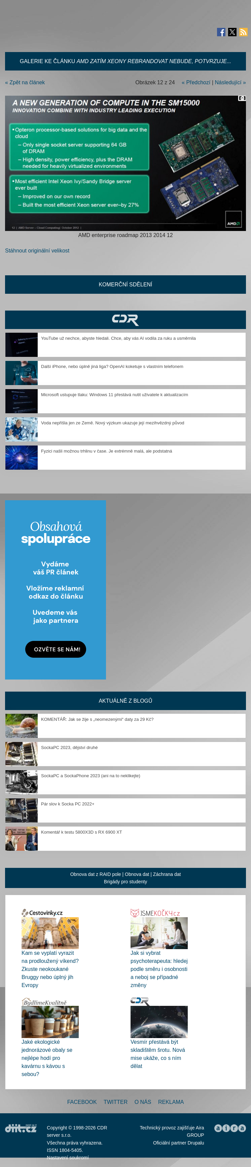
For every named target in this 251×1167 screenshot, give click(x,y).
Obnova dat (137, 874)
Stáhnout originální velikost (37, 250)
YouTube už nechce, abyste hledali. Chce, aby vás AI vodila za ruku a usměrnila (118, 338)
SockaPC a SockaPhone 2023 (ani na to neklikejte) (90, 775)
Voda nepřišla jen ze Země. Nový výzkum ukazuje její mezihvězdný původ (112, 422)
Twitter (116, 1102)
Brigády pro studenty (125, 881)
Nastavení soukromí (68, 1157)
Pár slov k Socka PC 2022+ (68, 803)
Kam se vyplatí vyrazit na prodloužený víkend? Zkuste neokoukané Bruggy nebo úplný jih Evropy (50, 969)
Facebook (82, 1102)
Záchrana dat (167, 874)
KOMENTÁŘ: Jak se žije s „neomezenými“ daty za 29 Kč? (97, 719)
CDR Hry (125, 320)
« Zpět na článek (25, 82)
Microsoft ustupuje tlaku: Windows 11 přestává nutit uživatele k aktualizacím (114, 394)
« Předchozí (196, 82)
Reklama (171, 1102)
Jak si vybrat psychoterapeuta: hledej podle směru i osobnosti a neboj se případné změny (159, 969)
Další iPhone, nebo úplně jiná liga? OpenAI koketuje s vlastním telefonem (112, 366)
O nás (143, 1102)
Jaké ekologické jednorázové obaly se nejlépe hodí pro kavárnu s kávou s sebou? (47, 1058)
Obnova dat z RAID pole (95, 874)
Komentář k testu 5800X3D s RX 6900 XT (81, 832)
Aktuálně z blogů (125, 701)
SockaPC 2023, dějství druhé (69, 747)
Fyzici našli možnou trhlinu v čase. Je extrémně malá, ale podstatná (106, 451)
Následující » (230, 82)
